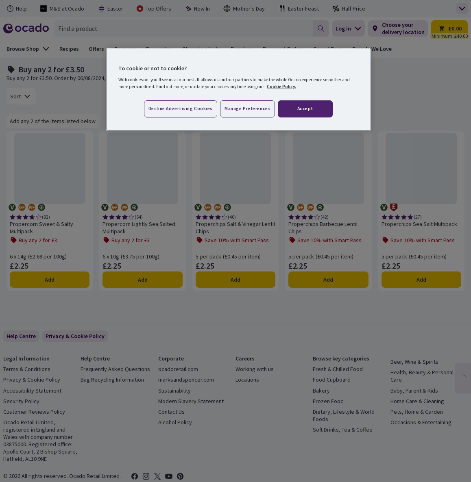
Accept (305, 108)
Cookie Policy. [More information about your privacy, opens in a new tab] (281, 86)
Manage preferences (247, 108)
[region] (238, 89)
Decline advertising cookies (180, 108)
